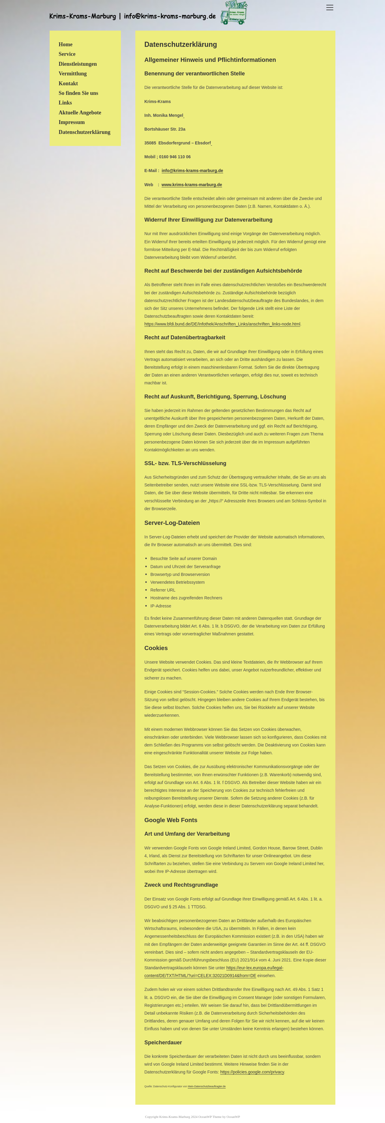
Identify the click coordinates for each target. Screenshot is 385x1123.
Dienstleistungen (78, 64)
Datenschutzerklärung (84, 132)
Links (65, 103)
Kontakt (68, 83)
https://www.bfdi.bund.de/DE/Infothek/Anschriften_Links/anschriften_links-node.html (222, 324)
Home (65, 44)
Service (67, 54)
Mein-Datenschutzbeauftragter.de (207, 1086)
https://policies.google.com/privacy (252, 1072)
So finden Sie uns (78, 93)
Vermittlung (73, 74)
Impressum (72, 122)
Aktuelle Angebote (80, 113)
